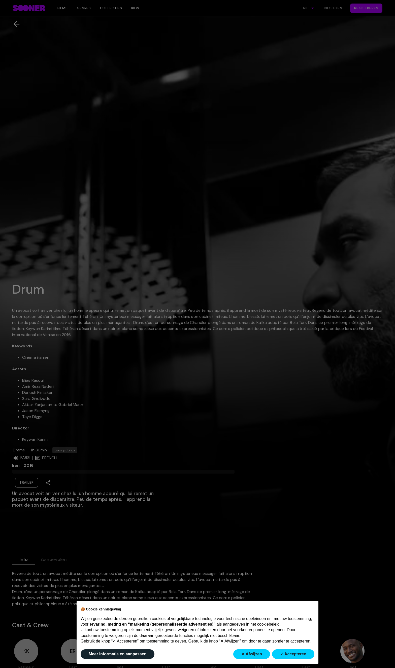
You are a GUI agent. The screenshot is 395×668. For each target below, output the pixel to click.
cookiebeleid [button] (268, 624)
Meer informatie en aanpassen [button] (117, 654)
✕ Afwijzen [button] (251, 654)
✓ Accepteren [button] (293, 654)
